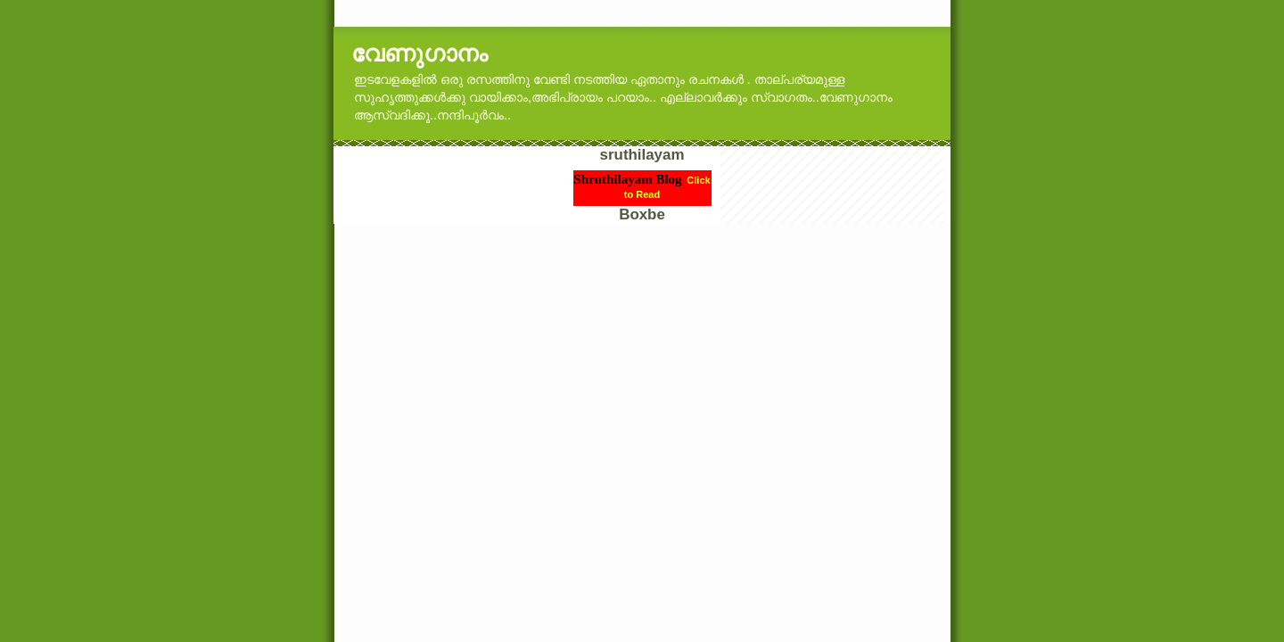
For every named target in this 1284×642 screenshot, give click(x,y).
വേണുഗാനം (419, 53)
